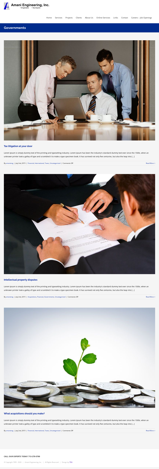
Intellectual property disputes (20, 279)
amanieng (9, 163)
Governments (49, 297)
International (39, 163)
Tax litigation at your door (18, 146)
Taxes (47, 163)
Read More (150, 163)
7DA (70, 462)
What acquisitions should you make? (24, 413)
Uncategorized (55, 163)
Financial (31, 163)
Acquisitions (32, 297)
